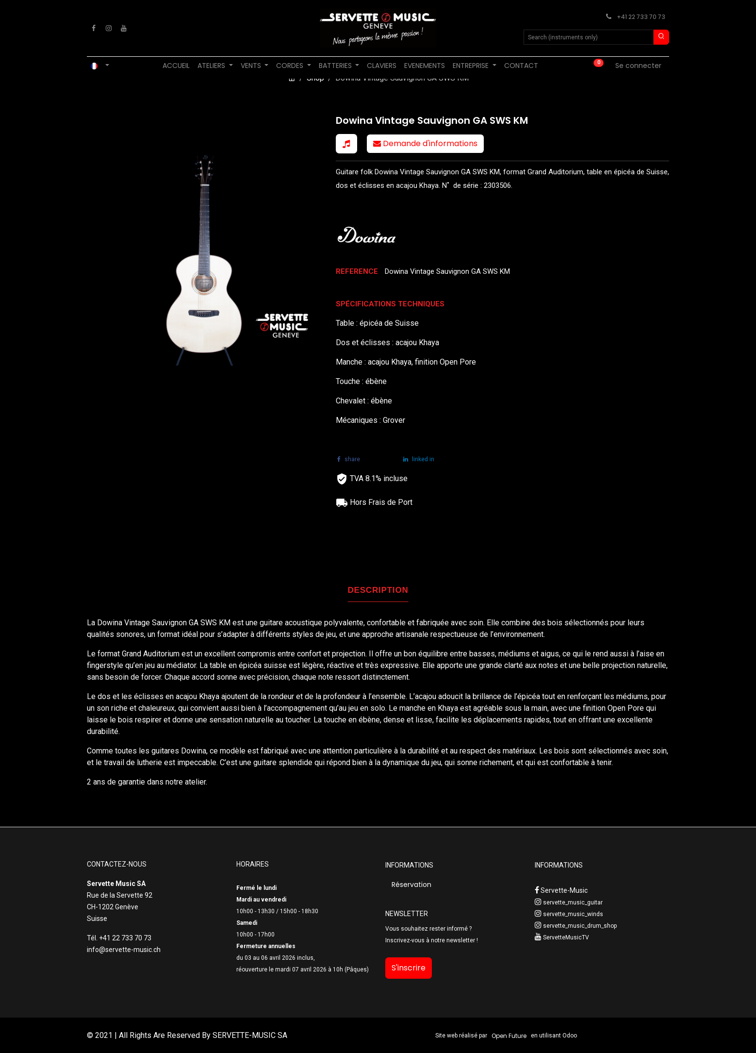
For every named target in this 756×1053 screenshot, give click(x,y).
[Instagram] (108, 28)
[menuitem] (176, 66)
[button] (346, 143)
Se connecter (638, 65)
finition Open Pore (614, 708)
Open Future (509, 1036)
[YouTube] (124, 28)
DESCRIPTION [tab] (378, 590)
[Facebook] (93, 28)
